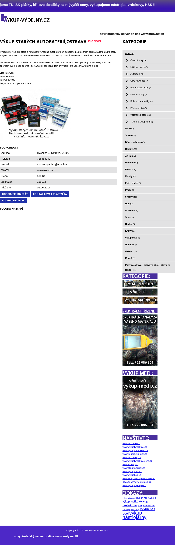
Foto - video (133, 183)
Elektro (130, 169)
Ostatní (131, 251)
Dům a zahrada (135, 142)
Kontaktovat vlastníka (50, 194)
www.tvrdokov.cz (131, 443)
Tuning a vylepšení (141, 121)
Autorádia (136, 74)
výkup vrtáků (130, 501)
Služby (131, 196)
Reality (131, 149)
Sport (129, 217)
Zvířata (130, 155)
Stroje (130, 135)
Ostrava (55, 152)
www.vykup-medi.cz (141, 482)
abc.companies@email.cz (52, 164)
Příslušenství (138, 108)
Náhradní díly (138, 94)
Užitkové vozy (139, 67)
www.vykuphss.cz (131, 475)
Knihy (130, 231)
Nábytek (131, 244)
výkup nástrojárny (134, 515)
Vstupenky (132, 237)
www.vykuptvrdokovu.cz (134, 447)
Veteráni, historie (140, 115)
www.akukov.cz (46, 170)
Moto (129, 128)
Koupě (130, 258)
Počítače (131, 162)
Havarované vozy (140, 87)
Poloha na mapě (13, 200)
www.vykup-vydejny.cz (134, 485)
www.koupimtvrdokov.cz (134, 454)
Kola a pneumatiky (141, 101)
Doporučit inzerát (15, 194)
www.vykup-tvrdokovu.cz (135, 450)
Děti (128, 203)
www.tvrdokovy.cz (131, 457)
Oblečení (131, 210)
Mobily (130, 176)
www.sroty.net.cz (131, 478)
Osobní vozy (138, 60)
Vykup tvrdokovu (135, 503)
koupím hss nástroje (145, 498)
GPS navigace (139, 80)
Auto (129, 53)
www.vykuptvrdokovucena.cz (137, 461)
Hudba (130, 224)
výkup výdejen (128, 498)
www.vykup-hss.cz (132, 471)
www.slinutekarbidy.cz (133, 468)
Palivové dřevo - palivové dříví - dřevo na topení (147, 267)
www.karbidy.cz (130, 464)
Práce (130, 190)
